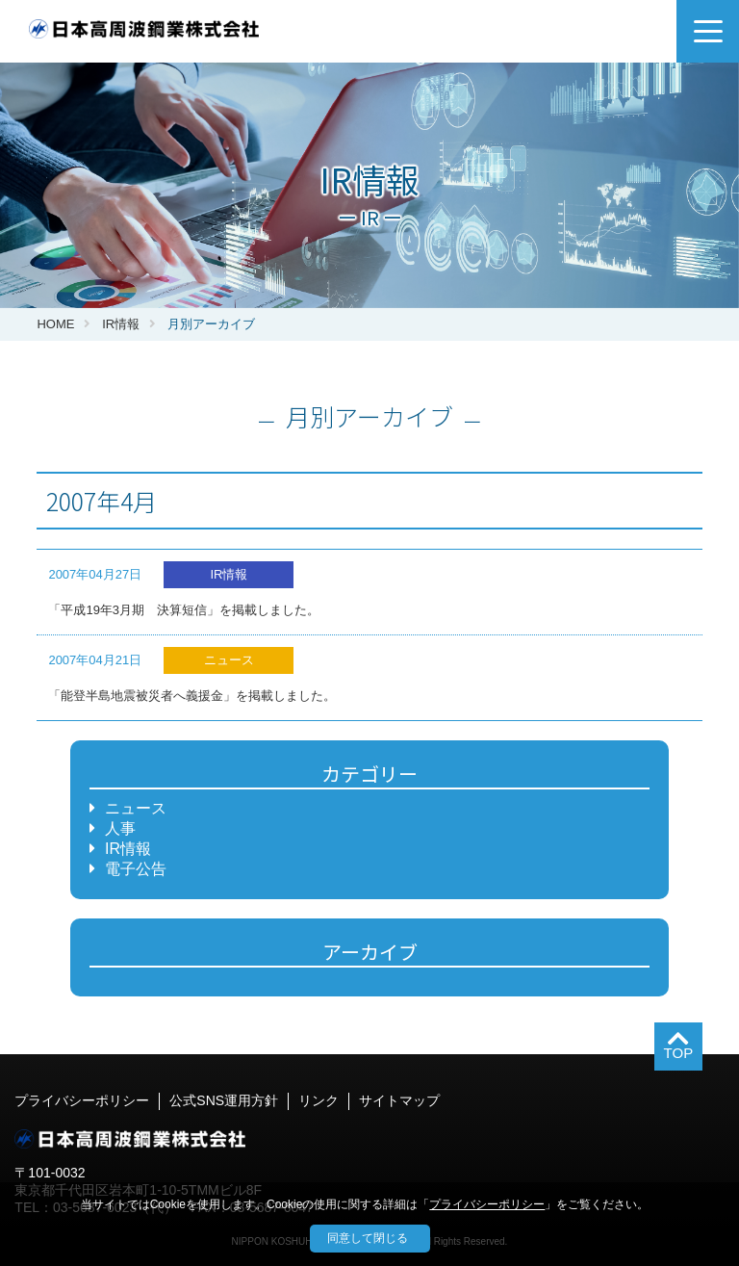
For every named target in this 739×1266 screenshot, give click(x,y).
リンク (318, 1100)
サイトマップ (399, 1100)
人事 (120, 828)
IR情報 (121, 324)
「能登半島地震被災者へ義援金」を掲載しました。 (192, 695)
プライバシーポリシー (81, 1100)
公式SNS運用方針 (223, 1100)
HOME (55, 324)
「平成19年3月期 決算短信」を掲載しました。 (183, 610)
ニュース (135, 808)
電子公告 (135, 869)
